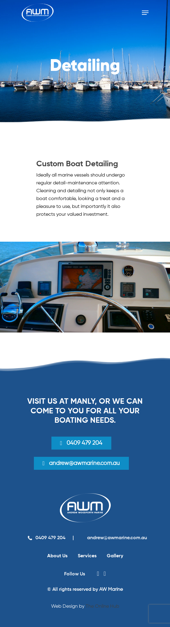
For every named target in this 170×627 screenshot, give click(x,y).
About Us (57, 556)
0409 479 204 (84, 443)
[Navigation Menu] (145, 13)
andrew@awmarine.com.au (116, 538)
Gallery (115, 556)
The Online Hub (102, 606)
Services (87, 556)
